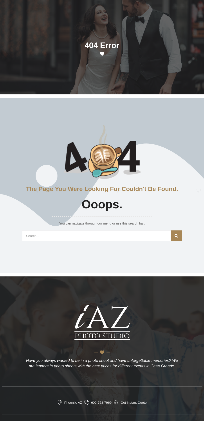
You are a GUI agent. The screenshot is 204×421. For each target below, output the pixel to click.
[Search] (176, 235)
